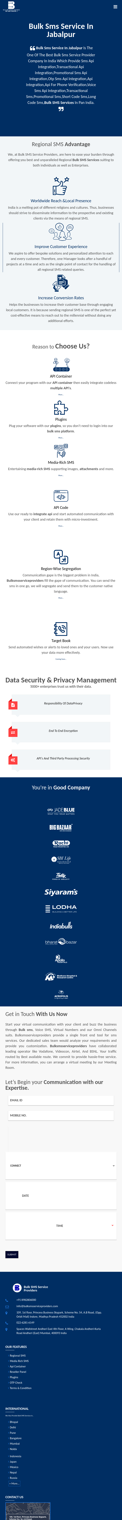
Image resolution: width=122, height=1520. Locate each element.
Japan (12, 1461)
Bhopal (13, 1422)
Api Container (17, 1366)
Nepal (12, 1472)
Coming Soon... (60, 659)
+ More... (14, 1483)
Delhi (12, 1427)
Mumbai (14, 1443)
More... (61, 394)
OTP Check (15, 1382)
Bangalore (15, 1438)
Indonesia (14, 1456)
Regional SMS (17, 1355)
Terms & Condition (19, 1388)
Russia (12, 1478)
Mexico (13, 1467)
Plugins (13, 1377)
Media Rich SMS (18, 1361)
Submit (11, 1254)
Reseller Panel (17, 1372)
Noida (12, 1449)
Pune (12, 1432)
